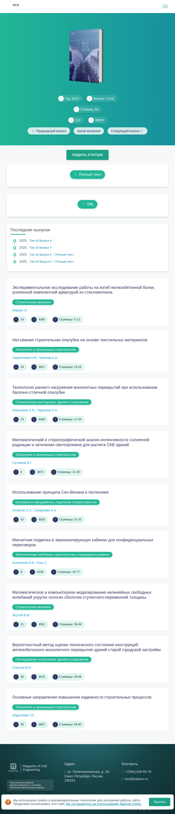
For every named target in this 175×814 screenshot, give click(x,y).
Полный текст (87, 174)
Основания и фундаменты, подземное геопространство (55, 502)
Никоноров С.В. (23, 410)
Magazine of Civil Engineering (35, 767)
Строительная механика (33, 302)
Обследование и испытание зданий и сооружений (51, 659)
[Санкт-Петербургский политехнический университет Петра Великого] (13, 772)
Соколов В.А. (22, 667)
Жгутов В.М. (21, 615)
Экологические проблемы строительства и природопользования (62, 554)
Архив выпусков (89, 131)
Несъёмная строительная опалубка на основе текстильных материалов (79, 340)
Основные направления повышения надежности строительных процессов (81, 697)
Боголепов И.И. (23, 562)
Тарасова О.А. (47, 410)
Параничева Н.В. (24, 358)
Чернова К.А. (48, 358)
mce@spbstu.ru (136, 779)
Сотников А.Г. (22, 463)
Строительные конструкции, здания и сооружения (51, 402)
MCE (16, 5)
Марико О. (20, 310)
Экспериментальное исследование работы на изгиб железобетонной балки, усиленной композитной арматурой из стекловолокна (83, 290)
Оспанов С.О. (22, 510)
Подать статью (87, 155)
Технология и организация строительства (45, 349)
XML (87, 204)
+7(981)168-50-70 (138, 772)
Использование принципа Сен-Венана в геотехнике (60, 492)
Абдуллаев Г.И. (23, 715)
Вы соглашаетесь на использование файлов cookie (104, 804)
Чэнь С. (42, 562)
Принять (159, 802)
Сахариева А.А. (45, 510)
